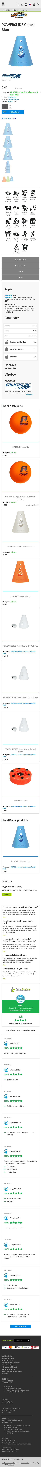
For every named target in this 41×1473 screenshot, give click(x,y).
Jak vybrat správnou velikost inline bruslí (20, 907)
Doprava (10, 101)
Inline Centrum (8, 4)
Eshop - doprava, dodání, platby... (12, 1371)
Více (4, 917)
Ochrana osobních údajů (9, 1367)
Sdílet (14, 118)
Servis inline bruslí (7, 1360)
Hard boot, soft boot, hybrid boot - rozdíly (18, 922)
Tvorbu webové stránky (9, 1463)
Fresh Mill (11, 1465)
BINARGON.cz (25, 1463)
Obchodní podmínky (8, 1365)
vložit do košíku (11, 112)
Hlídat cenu (7, 118)
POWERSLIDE (12, 97)
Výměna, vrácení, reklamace (11, 1363)
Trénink (15, 10)
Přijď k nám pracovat (8, 1369)
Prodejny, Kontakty (8, 1356)
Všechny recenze (20, 1326)
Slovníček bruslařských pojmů (15, 969)
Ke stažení (5, 1374)
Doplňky (7, 10)
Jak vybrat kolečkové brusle (15, 955)
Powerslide (8, 295)
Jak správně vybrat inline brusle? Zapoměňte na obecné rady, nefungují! (19, 940)
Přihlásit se (6, 894)
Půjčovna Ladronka (8, 1358)
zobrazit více (29, 395)
